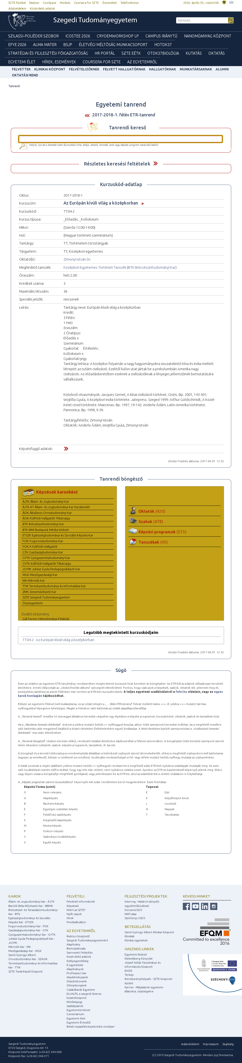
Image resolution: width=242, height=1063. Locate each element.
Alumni (222, 69)
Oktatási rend (25, 75)
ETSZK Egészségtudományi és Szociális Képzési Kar (58, 535)
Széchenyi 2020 (135, 918)
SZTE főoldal (17, 2)
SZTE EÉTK (131, 53)
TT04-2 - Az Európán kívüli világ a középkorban (58, 640)
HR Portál (105, 53)
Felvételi (75, 896)
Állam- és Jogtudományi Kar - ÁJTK (31, 901)
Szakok (150, 521)
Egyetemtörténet (78, 1010)
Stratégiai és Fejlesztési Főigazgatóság (48, 53)
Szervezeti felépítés (79, 952)
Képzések (73, 905)
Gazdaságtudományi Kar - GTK (28, 930)
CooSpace (49, 2)
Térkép (129, 974)
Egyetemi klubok (136, 954)
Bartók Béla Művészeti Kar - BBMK (30, 905)
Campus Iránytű (161, 36)
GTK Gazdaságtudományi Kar (43, 552)
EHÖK (128, 970)
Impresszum (211, 1044)
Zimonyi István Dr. (77, 259)
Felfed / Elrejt (155, 163)
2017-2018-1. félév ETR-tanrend (123, 114)
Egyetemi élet (21, 62)
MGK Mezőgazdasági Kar (40, 574)
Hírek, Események (59, 62)
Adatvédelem (17, 8)
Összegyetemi (33, 603)
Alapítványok (75, 969)
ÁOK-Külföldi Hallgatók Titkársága (46, 518)
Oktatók (151, 511)
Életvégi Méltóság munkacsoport (113, 44)
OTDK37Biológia (163, 53)
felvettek (21, 69)
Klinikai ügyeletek (136, 940)
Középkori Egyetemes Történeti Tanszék (94, 267)
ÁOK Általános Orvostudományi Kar (47, 512)
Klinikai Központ (49, 69)
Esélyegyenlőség (77, 960)
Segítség (228, 1044)
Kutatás (194, 53)
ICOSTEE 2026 (77, 36)
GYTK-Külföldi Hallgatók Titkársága (47, 563)
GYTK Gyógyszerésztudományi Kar (46, 557)
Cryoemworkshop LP (118, 36)
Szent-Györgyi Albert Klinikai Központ (149, 932)
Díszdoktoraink (77, 981)
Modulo (65, 2)
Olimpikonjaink (76, 985)
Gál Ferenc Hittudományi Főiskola (46, 618)
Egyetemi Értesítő (79, 1022)
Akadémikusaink (77, 977)
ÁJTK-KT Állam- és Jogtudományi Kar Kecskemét (56, 507)
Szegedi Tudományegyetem (95, 20)
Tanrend (14, 86)
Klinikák (129, 936)
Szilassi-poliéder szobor (33, 36)
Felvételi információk (81, 901)
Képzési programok (162, 531)
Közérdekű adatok (42, 8)
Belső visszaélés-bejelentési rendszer (91, 1026)
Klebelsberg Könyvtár (139, 958)
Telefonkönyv (129, 2)
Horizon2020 (133, 909)
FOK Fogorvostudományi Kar (43, 541)
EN (231, 2)
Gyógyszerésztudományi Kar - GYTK (31, 934)
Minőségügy (74, 1001)
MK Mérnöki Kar (34, 580)
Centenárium (75, 1014)
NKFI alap (131, 913)
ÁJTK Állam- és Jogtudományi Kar (46, 501)
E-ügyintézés (75, 964)
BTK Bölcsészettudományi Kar (151, 267)
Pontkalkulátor (76, 922)
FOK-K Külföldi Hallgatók (40, 546)
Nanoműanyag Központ (207, 36)
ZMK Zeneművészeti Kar (39, 591)
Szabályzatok (75, 1005)
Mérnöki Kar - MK (19, 946)
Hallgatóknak (162, 69)
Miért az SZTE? (76, 909)
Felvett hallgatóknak (124, 69)
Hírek (70, 918)
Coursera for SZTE (86, 2)
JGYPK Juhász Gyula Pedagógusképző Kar (51, 569)
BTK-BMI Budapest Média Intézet (46, 529)
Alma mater (45, 44)
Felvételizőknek (84, 69)
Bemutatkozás (76, 948)
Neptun (34, 2)
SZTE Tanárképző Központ (25, 971)
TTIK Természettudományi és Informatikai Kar (54, 586)
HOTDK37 (163, 44)
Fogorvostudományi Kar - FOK (28, 926)
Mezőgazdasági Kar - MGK (24, 950)
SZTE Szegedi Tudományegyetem (46, 597)
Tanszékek (153, 542)
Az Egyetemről (142, 62)
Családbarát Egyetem (81, 989)
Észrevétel (110, 2)
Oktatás (216, 53)
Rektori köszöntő (78, 936)
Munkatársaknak (196, 69)
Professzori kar (76, 973)
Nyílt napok (74, 913)
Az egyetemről (81, 931)
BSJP (67, 44)
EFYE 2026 (17, 44)
